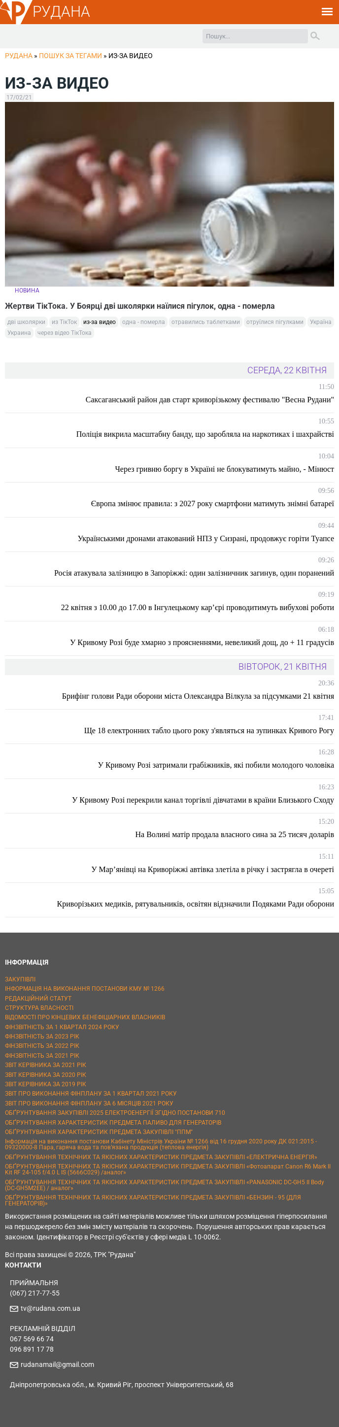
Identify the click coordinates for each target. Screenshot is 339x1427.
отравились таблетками (205, 322)
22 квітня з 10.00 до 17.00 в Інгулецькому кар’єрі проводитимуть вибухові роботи (197, 607)
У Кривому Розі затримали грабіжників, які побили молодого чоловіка (216, 765)
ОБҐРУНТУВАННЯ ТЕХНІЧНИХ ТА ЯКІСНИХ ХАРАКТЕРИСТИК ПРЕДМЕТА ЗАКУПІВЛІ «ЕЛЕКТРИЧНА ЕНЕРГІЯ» (161, 1157)
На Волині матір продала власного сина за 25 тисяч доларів (235, 834)
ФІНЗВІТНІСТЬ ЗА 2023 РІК (42, 1036)
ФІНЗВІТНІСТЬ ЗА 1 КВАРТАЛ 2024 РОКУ (62, 1027)
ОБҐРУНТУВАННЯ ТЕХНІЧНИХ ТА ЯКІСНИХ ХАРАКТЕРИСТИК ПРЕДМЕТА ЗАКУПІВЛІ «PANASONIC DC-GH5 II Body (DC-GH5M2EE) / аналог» (164, 1185)
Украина (19, 332)
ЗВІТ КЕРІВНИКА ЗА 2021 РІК (45, 1065)
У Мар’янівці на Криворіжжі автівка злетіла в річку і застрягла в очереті (212, 869)
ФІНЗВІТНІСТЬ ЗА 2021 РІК (42, 1055)
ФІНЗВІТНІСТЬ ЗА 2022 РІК (42, 1045)
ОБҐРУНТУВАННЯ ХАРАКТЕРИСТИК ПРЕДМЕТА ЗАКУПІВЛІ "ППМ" (99, 1132)
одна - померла (143, 322)
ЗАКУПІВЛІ (20, 979)
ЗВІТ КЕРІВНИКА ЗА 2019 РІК (45, 1084)
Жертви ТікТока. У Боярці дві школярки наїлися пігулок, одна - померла (140, 306)
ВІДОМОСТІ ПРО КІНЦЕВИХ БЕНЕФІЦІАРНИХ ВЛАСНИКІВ (85, 1017)
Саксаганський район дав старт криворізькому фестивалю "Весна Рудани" (210, 399)
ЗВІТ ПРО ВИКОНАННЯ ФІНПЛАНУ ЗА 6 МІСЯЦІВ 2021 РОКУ (89, 1103)
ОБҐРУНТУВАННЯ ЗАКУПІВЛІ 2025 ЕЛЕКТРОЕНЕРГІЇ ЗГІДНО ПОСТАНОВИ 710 (115, 1112)
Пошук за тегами (70, 56)
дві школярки (26, 322)
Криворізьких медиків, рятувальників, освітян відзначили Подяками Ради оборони (195, 904)
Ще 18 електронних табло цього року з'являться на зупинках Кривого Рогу (209, 730)
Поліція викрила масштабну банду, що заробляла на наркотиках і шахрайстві (205, 434)
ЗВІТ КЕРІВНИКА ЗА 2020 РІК (45, 1074)
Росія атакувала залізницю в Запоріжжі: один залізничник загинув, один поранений (194, 573)
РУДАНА (61, 11)
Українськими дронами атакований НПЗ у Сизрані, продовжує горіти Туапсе (205, 538)
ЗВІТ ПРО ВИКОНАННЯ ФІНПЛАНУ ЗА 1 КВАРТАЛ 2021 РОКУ (91, 1093)
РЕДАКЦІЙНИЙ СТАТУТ (38, 998)
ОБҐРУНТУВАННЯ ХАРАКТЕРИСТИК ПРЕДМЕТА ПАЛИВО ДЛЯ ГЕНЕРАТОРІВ (113, 1122)
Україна (321, 322)
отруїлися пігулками (275, 322)
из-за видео (99, 322)
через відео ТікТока (64, 332)
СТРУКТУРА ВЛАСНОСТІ (39, 1008)
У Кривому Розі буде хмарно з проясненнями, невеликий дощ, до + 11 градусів (202, 642)
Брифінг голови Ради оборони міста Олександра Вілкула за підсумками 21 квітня (198, 696)
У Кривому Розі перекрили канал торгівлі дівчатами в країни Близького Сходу (203, 800)
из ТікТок (64, 322)
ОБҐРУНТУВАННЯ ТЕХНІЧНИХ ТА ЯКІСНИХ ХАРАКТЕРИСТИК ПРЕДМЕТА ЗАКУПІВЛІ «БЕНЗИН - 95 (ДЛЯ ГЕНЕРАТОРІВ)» (153, 1200)
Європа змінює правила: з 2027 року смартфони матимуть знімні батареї (212, 503)
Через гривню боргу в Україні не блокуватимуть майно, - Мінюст (224, 469)
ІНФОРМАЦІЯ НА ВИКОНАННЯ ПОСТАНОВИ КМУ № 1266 (85, 988)
